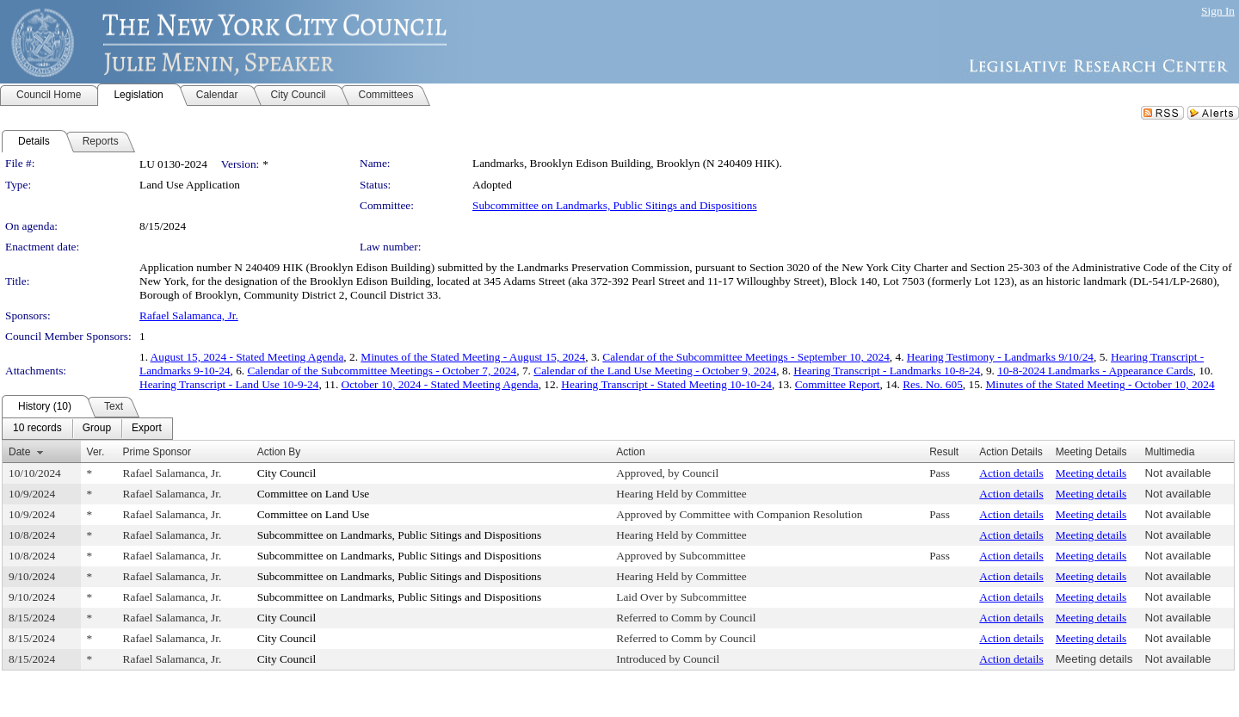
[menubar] (87, 428)
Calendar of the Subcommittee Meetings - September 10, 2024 (746, 356)
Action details (1011, 473)
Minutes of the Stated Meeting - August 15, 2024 (473, 356)
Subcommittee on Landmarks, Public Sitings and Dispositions (614, 205)
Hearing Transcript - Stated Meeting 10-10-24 (666, 384)
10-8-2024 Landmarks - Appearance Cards (1095, 370)
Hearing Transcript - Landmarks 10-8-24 (886, 370)
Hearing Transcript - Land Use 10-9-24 (228, 384)
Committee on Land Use (313, 493)
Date (19, 452)
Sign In (1218, 10)
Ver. (96, 452)
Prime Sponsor (157, 452)
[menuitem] (37, 428)
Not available (1177, 473)
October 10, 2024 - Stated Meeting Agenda (440, 384)
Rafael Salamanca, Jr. (188, 315)
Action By (279, 452)
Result (944, 452)
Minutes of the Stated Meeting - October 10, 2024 (1099, 384)
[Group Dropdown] (96, 428)
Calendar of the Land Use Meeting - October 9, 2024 (654, 370)
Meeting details (1091, 473)
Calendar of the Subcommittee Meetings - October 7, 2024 (382, 370)
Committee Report (837, 384)
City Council (287, 473)
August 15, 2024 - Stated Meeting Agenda (247, 356)
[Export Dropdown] (146, 428)
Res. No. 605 (933, 384)
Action (630, 452)
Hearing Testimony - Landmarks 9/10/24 (1000, 356)
